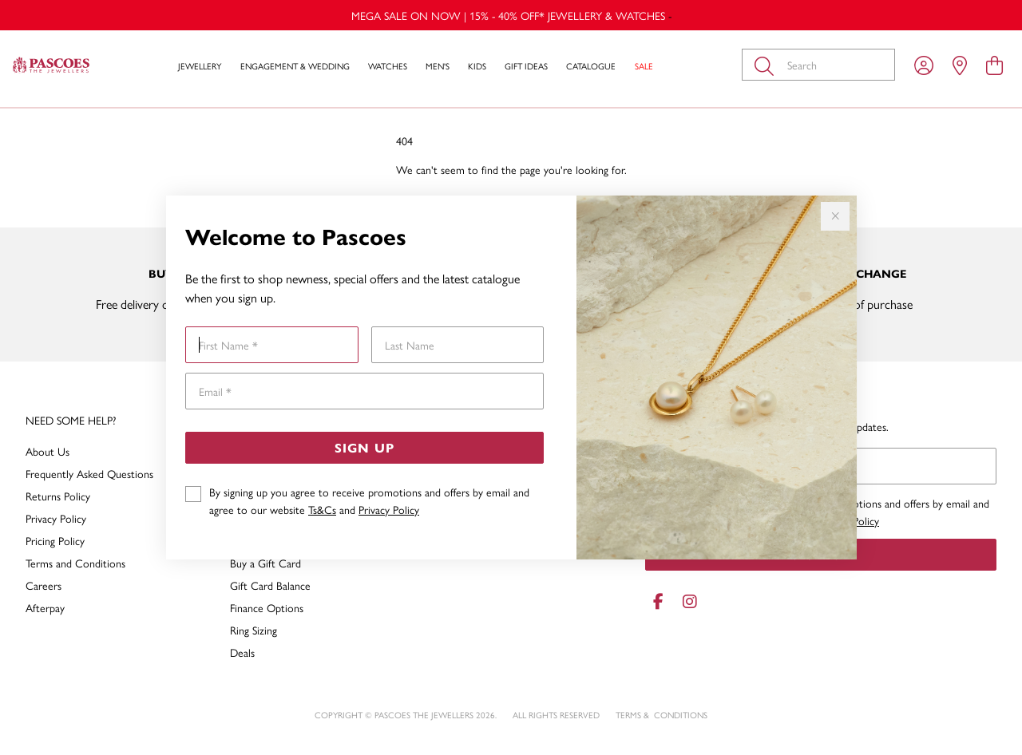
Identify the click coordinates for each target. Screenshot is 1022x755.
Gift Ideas (526, 66)
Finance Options (266, 607)
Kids (477, 66)
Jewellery (199, 66)
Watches (387, 66)
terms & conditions (661, 715)
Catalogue (591, 66)
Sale (644, 66)
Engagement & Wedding (295, 66)
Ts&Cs (322, 509)
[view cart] (994, 64)
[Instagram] (686, 601)
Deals (242, 652)
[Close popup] (835, 216)
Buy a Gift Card (265, 563)
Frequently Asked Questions (89, 473)
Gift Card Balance (270, 585)
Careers (43, 585)
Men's (438, 66)
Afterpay (45, 607)
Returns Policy (58, 496)
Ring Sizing (253, 630)
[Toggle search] (767, 65)
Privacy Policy (388, 509)
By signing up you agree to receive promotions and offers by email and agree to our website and (369, 500)
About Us (47, 451)
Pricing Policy (55, 540)
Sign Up (364, 447)
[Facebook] (658, 601)
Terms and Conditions (75, 563)
